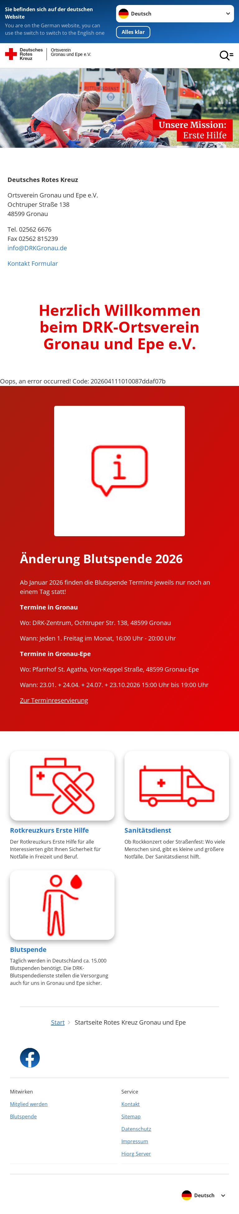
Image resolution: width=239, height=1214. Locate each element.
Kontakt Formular (32, 263)
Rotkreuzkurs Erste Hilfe (49, 830)
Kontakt (130, 1104)
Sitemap (131, 1116)
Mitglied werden (29, 1104)
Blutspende (28, 949)
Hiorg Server (136, 1153)
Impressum (134, 1141)
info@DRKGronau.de (37, 248)
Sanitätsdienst (147, 830)
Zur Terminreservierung (54, 700)
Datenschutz (136, 1129)
